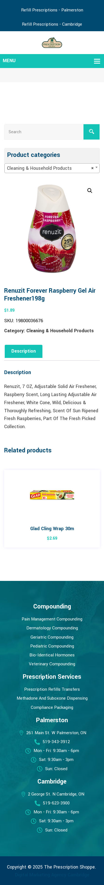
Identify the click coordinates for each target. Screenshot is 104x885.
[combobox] (52, 168)
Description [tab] (23, 351)
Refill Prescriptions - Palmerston (52, 10)
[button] (90, 191)
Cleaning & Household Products (60, 331)
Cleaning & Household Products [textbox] (50, 168)
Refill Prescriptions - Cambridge (52, 24)
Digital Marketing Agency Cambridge (52, 875)
